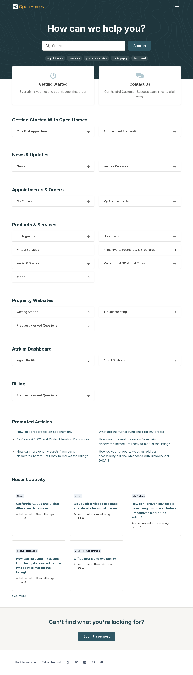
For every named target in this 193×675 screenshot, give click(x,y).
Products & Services (34, 224)
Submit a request (96, 636)
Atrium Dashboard (32, 349)
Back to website (25, 662)
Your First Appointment (87, 550)
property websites (96, 58)
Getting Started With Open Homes (49, 120)
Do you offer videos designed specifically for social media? (96, 506)
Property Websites (32, 300)
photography (120, 58)
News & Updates (30, 155)
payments (74, 58)
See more (37, 596)
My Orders (138, 496)
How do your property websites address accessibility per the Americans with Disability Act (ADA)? (134, 455)
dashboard (139, 58)
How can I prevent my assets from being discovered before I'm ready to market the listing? (134, 441)
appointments (55, 58)
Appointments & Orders (38, 189)
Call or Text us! (51, 662)
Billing (18, 384)
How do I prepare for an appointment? (45, 432)
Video (78, 496)
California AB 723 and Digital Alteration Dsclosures (53, 439)
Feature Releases (27, 550)
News (20, 496)
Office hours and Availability (95, 559)
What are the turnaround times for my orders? (132, 432)
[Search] (83, 46)
